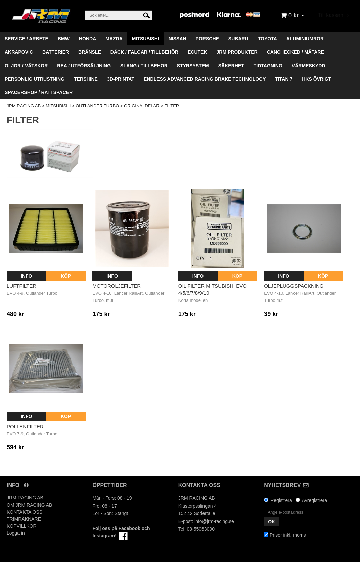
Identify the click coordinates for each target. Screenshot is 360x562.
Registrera (281, 500)
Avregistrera (314, 500)
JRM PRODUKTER (237, 52)
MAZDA (114, 38)
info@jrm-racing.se (214, 521)
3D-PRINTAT (120, 79)
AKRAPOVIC (19, 52)
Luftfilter (21, 286)
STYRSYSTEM (193, 65)
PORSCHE (207, 38)
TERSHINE (86, 79)
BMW (64, 38)
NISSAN (177, 38)
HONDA (87, 38)
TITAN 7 (283, 79)
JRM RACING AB (24, 105)
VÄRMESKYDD (308, 65)
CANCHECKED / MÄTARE (295, 52)
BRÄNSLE (89, 52)
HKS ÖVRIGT (316, 79)
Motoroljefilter (116, 286)
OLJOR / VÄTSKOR (26, 65)
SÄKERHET (231, 65)
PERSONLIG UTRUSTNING (34, 79)
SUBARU (238, 38)
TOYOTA (267, 38)
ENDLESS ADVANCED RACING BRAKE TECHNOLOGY (205, 79)
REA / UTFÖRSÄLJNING (84, 65)
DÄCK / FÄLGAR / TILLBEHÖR (144, 52)
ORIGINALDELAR (141, 105)
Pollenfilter (25, 426)
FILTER (171, 105)
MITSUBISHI (145, 38)
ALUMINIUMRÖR (305, 38)
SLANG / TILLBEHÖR (144, 65)
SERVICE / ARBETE (26, 38)
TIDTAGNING (268, 65)
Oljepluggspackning (293, 286)
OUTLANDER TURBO (97, 105)
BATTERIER (55, 52)
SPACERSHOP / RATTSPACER (39, 92)
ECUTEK (197, 52)
